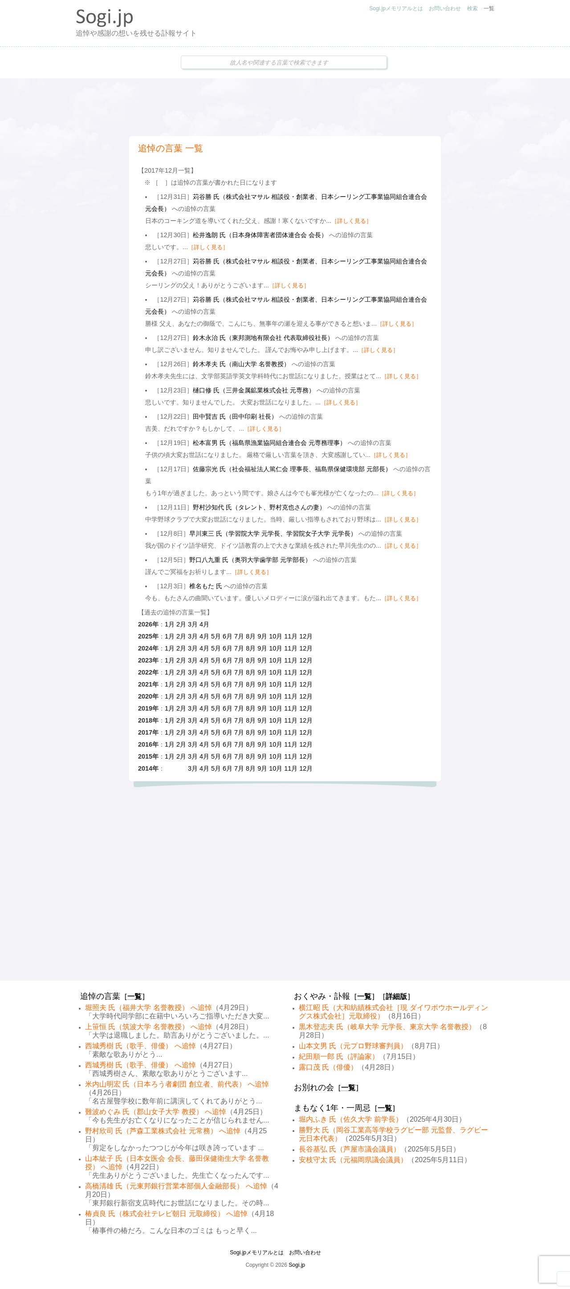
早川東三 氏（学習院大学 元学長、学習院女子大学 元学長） (273, 533)
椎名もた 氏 (205, 586)
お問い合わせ (445, 8)
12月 (306, 636)
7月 (239, 636)
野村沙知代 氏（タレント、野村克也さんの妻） (259, 507)
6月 (227, 636)
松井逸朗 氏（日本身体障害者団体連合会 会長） (260, 234)
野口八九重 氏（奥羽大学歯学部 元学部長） (250, 559)
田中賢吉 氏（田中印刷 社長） (235, 416)
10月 (275, 636)
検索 (472, 8)
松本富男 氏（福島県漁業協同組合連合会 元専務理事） (269, 442)
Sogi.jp (297, 1265)
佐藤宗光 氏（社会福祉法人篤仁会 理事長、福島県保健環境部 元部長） (292, 469)
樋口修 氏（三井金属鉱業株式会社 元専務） (254, 390)
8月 (251, 636)
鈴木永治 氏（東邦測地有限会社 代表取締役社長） (263, 337)
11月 (290, 636)
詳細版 (396, 996)
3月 (193, 624)
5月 (216, 636)
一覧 (489, 8)
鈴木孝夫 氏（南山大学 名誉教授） (241, 364)
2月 (181, 624)
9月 (262, 636)
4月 (204, 624)
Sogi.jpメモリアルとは (396, 8)
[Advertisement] (285, 107)
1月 (170, 624)
